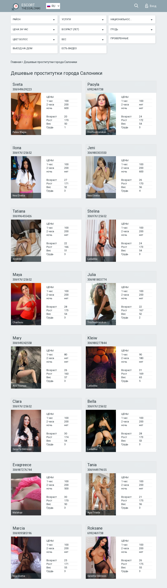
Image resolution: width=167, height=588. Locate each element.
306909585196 (22, 533)
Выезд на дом (22, 48)
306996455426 (22, 216)
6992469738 (95, 89)
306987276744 (22, 470)
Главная (16, 62)
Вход (150, 6)
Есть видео (69, 48)
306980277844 (97, 343)
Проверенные (119, 38)
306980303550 (97, 153)
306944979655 (97, 470)
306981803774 (97, 279)
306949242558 (22, 343)
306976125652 (22, 153)
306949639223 (22, 89)
